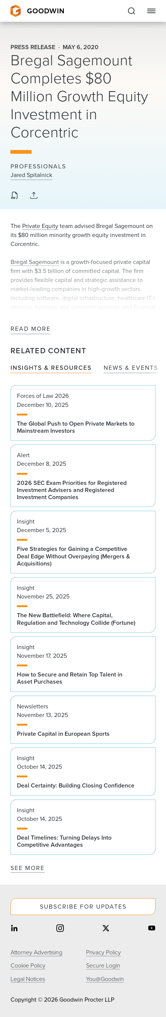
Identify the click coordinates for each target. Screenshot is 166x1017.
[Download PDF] (14, 196)
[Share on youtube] (151, 928)
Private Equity (40, 226)
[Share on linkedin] (14, 928)
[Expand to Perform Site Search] (131, 11)
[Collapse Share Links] (34, 196)
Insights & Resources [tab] (51, 368)
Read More (31, 329)
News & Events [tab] (131, 368)
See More (28, 868)
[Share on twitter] (106, 928)
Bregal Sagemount (35, 262)
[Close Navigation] (151, 11)
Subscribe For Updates (83, 906)
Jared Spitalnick (31, 175)
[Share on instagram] (60, 928)
